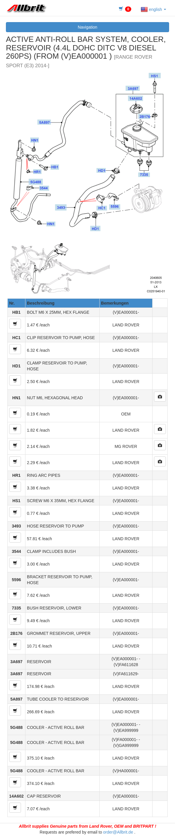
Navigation (87, 27)
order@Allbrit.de (118, 832)
